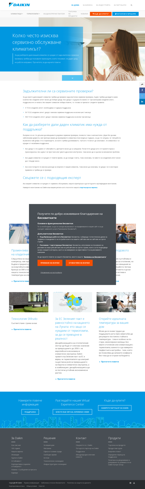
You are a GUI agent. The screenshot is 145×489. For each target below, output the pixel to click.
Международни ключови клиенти (85, 456)
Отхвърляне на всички (79, 263)
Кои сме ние (16, 445)
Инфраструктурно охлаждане (55, 464)
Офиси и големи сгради (53, 451)
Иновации (15, 455)
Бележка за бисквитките (95, 257)
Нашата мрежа (17, 451)
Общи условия (32, 486)
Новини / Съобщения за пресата (24, 470)
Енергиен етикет (114, 451)
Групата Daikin (17, 458)
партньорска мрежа (88, 187)
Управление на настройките (51, 272)
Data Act (42, 486)
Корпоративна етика (16, 486)
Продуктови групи (115, 448)
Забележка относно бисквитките (53, 483)
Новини (84, 14)
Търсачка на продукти (72, 13)
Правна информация (31, 483)
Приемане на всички (50, 263)
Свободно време (50, 455)
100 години (15, 448)
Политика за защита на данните (79, 483)
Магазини (47, 448)
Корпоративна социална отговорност (20, 465)
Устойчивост (16, 461)
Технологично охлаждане (54, 461)
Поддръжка (80, 451)
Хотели (46, 458)
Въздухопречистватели (54, 14)
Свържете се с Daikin (84, 445)
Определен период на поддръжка (116, 456)
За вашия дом (49, 445)
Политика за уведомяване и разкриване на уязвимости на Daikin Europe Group (119, 462)
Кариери (14, 473)
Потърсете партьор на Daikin (87, 448)
